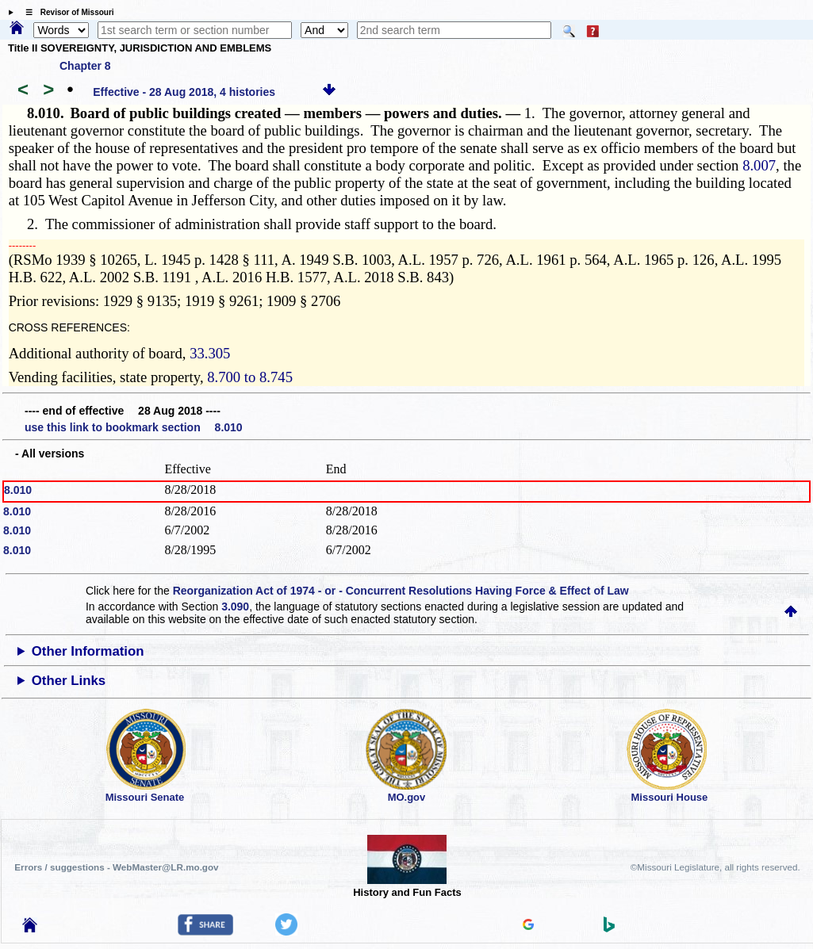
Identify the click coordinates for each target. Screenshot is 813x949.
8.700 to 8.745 (250, 377)
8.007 (759, 165)
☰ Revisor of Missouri (65, 12)
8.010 (18, 490)
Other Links (68, 680)
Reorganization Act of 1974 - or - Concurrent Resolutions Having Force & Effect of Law (401, 590)
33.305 (210, 353)
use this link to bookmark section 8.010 (134, 427)
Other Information (88, 651)
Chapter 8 (85, 65)
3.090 (235, 606)
